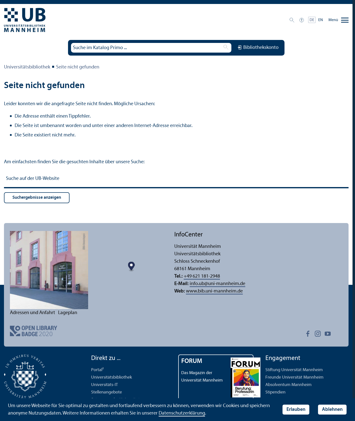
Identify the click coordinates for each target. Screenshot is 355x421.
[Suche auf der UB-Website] (176, 179)
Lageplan (67, 312)
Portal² (97, 370)
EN (320, 20)
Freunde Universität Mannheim (294, 377)
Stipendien (275, 392)
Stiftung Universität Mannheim (294, 370)
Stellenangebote (106, 392)
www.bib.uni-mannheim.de (214, 291)
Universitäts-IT (104, 385)
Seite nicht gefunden (77, 67)
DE (312, 20)
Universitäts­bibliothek (27, 67)
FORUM (191, 361)
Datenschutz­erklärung (182, 413)
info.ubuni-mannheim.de (217, 283)
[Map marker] (131, 267)
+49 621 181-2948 (202, 276)
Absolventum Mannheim (288, 385)
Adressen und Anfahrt (32, 312)
